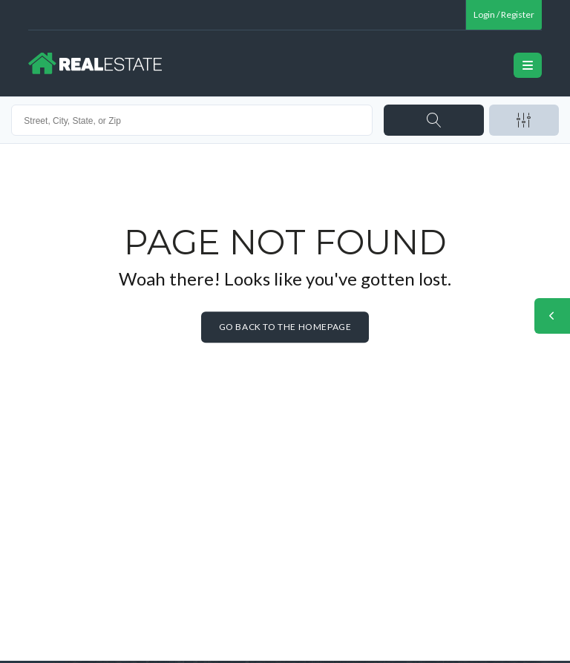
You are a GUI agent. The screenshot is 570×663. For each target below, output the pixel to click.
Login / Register (504, 14)
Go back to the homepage (285, 326)
